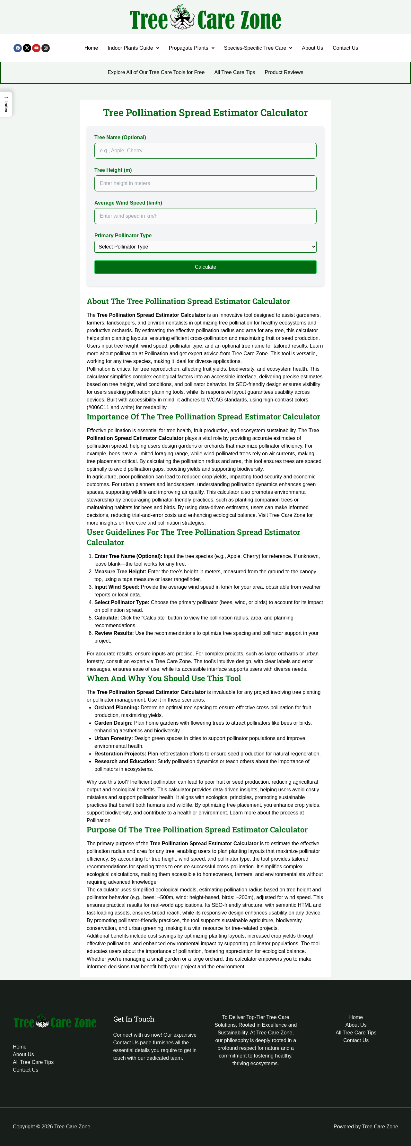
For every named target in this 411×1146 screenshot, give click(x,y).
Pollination (156, 353)
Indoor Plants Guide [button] (133, 48)
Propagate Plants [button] (191, 48)
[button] (133, 48)
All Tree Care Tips (234, 72)
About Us (312, 48)
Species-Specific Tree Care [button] (258, 48)
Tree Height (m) (113, 170)
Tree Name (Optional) (120, 137)
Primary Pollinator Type (123, 235)
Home (91, 48)
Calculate (205, 267)
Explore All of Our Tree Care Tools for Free (156, 72)
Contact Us (345, 48)
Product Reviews (284, 72)
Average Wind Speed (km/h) (128, 203)
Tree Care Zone (250, 353)
